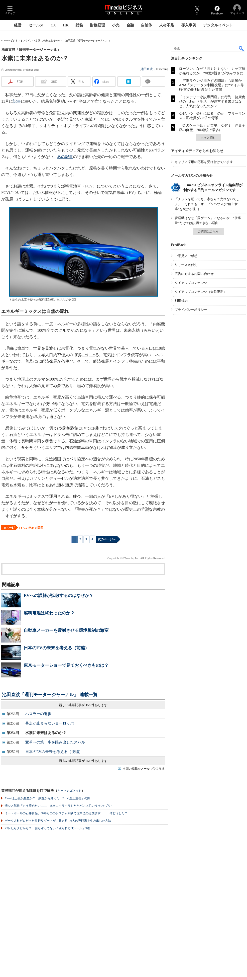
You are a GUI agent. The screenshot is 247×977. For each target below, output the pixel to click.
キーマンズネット (69, 791)
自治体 (146, 25)
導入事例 (188, 25)
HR (66, 25)
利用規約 (181, 301)
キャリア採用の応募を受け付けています (204, 162)
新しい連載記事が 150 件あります (83, 705)
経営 (17, 25)
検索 (241, 48)
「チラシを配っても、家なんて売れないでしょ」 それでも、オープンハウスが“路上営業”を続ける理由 (207, 204)
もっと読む (208, 137)
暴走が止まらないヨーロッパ (49, 723)
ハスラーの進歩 (38, 714)
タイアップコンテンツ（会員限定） (201, 292)
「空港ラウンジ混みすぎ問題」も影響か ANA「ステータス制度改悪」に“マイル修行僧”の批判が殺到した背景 (212, 85)
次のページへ (107, 539)
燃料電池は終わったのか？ (49, 613)
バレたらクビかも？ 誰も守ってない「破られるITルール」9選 (47, 828)
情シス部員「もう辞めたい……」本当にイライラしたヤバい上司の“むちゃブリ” (58, 806)
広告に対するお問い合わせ (194, 274)
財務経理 (97, 25)
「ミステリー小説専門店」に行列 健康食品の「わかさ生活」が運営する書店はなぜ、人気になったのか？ (212, 101)
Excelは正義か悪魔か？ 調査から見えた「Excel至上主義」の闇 (47, 798)
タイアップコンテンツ (191, 283)
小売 (116, 25)
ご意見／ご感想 (186, 256)
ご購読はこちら (208, 231)
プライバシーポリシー (191, 310)
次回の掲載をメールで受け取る (144, 768)
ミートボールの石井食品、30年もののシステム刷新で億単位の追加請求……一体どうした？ (66, 813)
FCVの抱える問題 (31, 528)
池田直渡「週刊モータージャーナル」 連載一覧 (50, 694)
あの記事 (65, 157)
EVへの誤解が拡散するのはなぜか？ (58, 595)
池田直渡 (147, 69)
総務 (79, 25)
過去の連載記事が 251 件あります (83, 761)
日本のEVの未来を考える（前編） (56, 648)
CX (53, 25)
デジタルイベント (218, 25)
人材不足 (166, 25)
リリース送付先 (186, 265)
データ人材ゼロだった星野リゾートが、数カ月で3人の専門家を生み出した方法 (58, 820)
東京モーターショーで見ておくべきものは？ (66, 665)
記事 (17, 101)
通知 (54, 81)
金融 (130, 25)
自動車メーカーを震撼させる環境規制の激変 (66, 630)
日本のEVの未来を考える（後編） (54, 752)
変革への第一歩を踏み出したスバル (55, 742)
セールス (35, 25)
